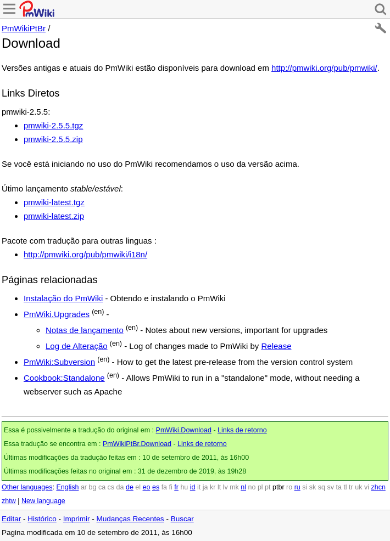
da (120, 487)
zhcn (378, 487)
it (198, 487)
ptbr (278, 487)
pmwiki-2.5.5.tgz (53, 125)
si (304, 487)
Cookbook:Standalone (64, 377)
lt (219, 487)
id (193, 487)
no (252, 487)
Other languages (27, 487)
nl (243, 487)
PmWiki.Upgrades (57, 314)
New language (43, 501)
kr (212, 487)
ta (338, 487)
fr (176, 487)
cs (111, 487)
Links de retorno (242, 430)
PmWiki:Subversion (59, 362)
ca (101, 487)
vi (366, 487)
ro (289, 487)
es (155, 487)
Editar (11, 519)
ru (297, 487)
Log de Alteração (77, 346)
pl (260, 487)
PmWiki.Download (183, 430)
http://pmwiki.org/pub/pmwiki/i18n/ (85, 254)
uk (358, 487)
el (138, 487)
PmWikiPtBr (24, 28)
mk (234, 487)
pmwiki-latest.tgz (54, 202)
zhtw (9, 501)
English (67, 487)
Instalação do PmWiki (63, 298)
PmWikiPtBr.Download (137, 444)
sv (330, 487)
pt (267, 487)
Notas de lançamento (85, 330)
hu (184, 487)
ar (84, 487)
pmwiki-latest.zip (54, 216)
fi (170, 487)
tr (351, 487)
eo (147, 487)
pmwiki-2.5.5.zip (53, 139)
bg (92, 487)
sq (321, 487)
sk (312, 487)
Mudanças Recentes (130, 519)
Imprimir (76, 519)
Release (276, 346)
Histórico (42, 519)
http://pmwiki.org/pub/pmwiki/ (324, 67)
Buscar (182, 519)
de (129, 487)
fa (164, 487)
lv (225, 487)
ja (205, 487)
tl (345, 487)
